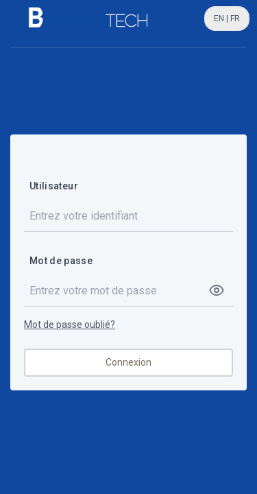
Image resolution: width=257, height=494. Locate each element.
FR (234, 18)
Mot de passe (61, 260)
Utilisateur (53, 185)
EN (220, 18)
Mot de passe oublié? (69, 324)
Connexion (128, 362)
